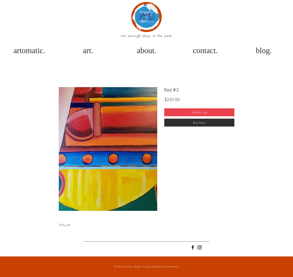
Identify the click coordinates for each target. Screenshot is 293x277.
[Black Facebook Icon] (192, 247)
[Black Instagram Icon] (199, 247)
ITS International (170, 266)
